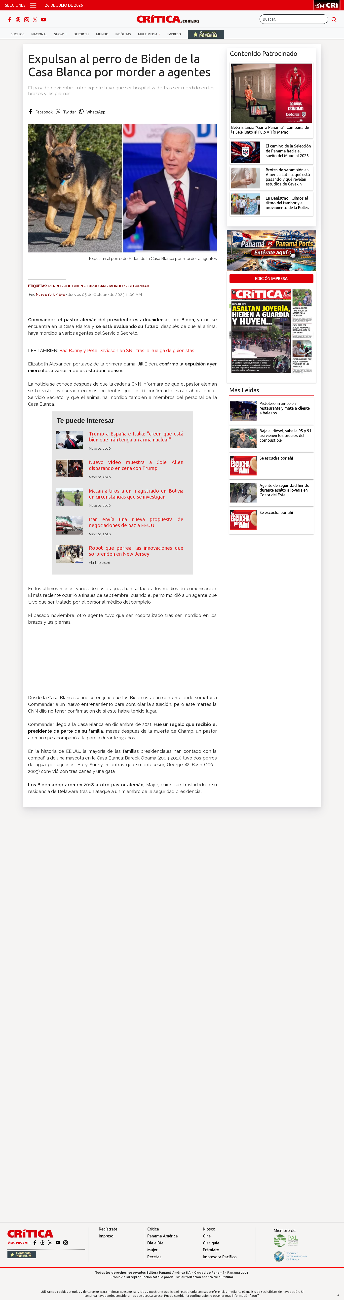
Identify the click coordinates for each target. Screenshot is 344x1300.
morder (117, 286)
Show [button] (59, 34)
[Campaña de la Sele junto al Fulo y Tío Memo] (271, 92)
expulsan (96, 286)
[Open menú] (33, 5)
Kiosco (209, 1229)
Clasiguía (211, 1243)
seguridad (138, 286)
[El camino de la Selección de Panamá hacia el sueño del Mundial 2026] (245, 151)
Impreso (174, 34)
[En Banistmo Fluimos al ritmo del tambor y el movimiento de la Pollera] (245, 203)
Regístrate (108, 1229)
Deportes (81, 34)
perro (54, 286)
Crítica (153, 1229)
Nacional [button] (39, 34)
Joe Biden (73, 286)
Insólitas (123, 34)
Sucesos (18, 34)
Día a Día (155, 1243)
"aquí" (254, 1295)
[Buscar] (294, 19)
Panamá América (162, 1236)
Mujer (152, 1250)
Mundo (102, 34)
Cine (207, 1236)
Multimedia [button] (148, 34)
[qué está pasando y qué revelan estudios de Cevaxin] (245, 177)
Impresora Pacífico (220, 1257)
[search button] (334, 19)
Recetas (154, 1257)
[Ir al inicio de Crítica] (170, 18)
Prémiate (211, 1250)
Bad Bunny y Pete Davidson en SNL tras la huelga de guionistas (126, 350)
